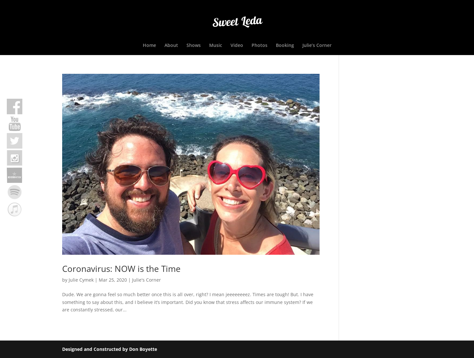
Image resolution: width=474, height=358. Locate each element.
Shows (193, 45)
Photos (259, 45)
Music (215, 45)
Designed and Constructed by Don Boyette (109, 349)
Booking (285, 45)
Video (237, 45)
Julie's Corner (146, 280)
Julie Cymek (81, 280)
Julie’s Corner (317, 45)
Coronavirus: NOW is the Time (121, 268)
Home (149, 45)
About (171, 45)
